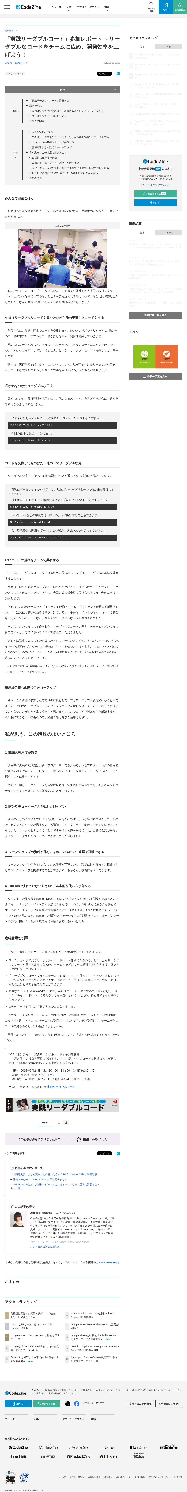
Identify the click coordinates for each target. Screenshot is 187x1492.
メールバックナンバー (155, 184)
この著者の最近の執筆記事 (45, 1246)
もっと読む (16, 1188)
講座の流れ (35, 105)
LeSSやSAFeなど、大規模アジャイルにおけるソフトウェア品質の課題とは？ (56, 1184)
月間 (169, 47)
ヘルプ (63, 1477)
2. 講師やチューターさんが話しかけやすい (55, 162)
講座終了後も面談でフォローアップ (52, 147)
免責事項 (108, 1477)
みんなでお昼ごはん (43, 132)
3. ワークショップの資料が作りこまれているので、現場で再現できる (70, 167)
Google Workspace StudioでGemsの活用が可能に (158, 114)
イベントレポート (15, 73)
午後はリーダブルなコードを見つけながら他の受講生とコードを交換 (70, 137)
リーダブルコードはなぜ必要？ (49, 116)
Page (15, 110)
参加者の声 (35, 178)
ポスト (103, 74)
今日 (142, 47)
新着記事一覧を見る (155, 315)
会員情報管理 (94, 1477)
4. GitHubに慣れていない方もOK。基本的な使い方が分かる (65, 173)
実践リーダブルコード (61, 1086)
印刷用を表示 (15, 1153)
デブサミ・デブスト (88, 7)
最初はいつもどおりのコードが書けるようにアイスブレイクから (68, 110)
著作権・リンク (76, 1477)
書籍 (106, 7)
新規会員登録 (154, 194)
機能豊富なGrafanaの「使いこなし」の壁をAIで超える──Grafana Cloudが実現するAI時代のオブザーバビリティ (155, 247)
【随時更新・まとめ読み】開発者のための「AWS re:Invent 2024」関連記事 (55, 1174)
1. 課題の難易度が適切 (44, 157)
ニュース (56, 7)
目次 (88, 90)
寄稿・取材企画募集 (140, 1403)
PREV (43, 1122)
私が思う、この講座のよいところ (48, 152)
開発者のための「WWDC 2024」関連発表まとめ (40, 1179)
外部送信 (178, 1477)
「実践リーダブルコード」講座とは (49, 100)
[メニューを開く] (7, 7)
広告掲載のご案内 (169, 1403)
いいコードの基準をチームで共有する (53, 142)
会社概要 (120, 1477)
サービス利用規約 (136, 1477)
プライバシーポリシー (159, 1477)
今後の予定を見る (155, 376)
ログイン (155, 202)
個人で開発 (38, 121)
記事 (69, 7)
